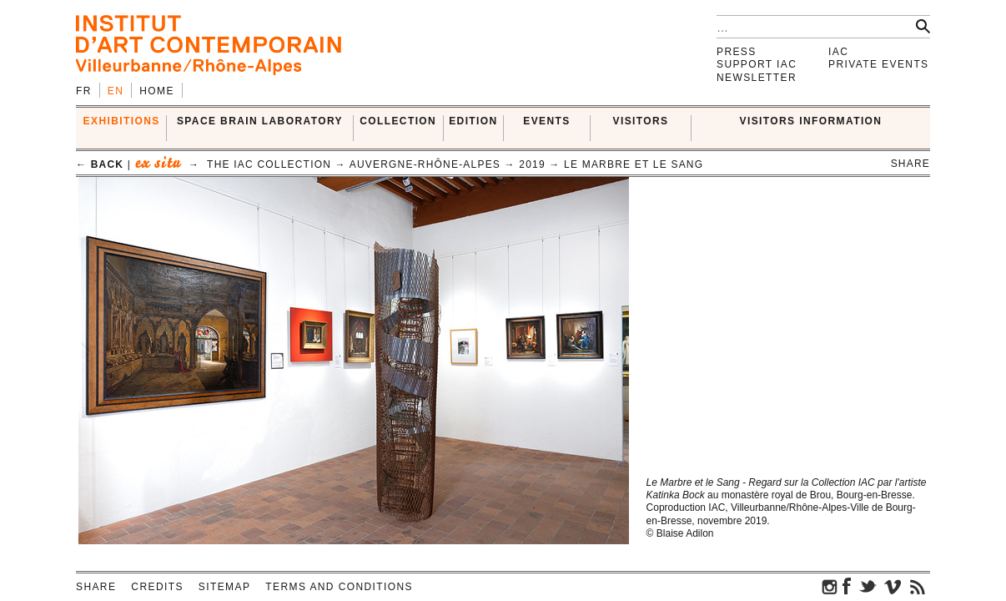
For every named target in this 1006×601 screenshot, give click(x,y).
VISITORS (641, 121)
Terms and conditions (339, 587)
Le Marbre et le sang (633, 164)
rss (917, 585)
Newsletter (757, 77)
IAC (838, 52)
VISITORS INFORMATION (811, 121)
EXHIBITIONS (121, 121)
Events (546, 121)
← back (99, 164)
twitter (867, 585)
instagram (830, 585)
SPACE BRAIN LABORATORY (260, 121)
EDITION (473, 121)
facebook (846, 585)
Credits (157, 587)
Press (737, 52)
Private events (878, 64)
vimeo (892, 585)
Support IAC (757, 64)
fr (84, 91)
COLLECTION (398, 121)
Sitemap (224, 587)
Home (156, 91)
